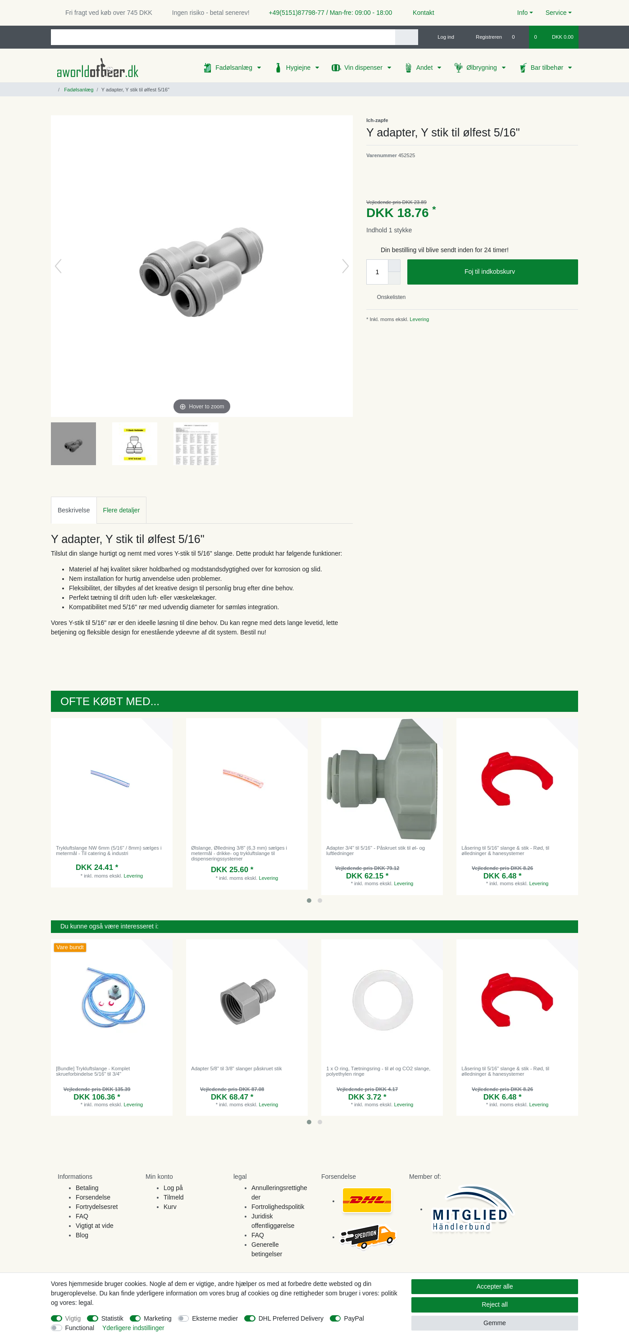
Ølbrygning (482, 67)
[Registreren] (483, 37)
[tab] (74, 510)
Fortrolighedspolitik (278, 1206)
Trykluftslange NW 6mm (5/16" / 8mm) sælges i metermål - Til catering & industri (108, 850)
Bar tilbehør (548, 67)
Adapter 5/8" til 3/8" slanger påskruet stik (236, 1068)
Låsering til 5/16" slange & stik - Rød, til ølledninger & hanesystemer (505, 850)
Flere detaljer (121, 510)
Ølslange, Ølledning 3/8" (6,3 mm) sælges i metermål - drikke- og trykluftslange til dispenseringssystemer (239, 853)
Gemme (494, 1322)
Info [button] (522, 12)
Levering (418, 319)
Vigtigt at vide (95, 1225)
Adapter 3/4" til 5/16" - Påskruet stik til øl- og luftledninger (375, 850)
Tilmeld (174, 1197)
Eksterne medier (215, 1318)
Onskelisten (388, 297)
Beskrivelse (74, 510)
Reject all (495, 1304)
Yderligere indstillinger (133, 1327)
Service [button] (556, 12)
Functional (80, 1327)
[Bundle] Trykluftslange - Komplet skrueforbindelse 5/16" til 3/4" (93, 1071)
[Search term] (223, 37)
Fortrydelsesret (97, 1206)
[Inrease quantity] (394, 265)
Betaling (87, 1187)
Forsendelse (93, 1197)
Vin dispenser (364, 67)
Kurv (170, 1206)
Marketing (157, 1318)
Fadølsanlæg (234, 67)
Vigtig (73, 1318)
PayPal (354, 1318)
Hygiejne (299, 67)
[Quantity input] (377, 272)
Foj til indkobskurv (518, 272)
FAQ (82, 1216)
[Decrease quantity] (394, 278)
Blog (82, 1235)
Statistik (112, 1318)
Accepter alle (495, 1286)
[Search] (406, 37)
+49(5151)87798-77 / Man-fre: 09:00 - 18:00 (327, 12)
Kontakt (419, 12)
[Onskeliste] (518, 37)
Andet (425, 67)
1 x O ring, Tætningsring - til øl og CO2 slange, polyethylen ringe (378, 1071)
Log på (173, 1187)
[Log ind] (442, 37)
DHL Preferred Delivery (291, 1318)
